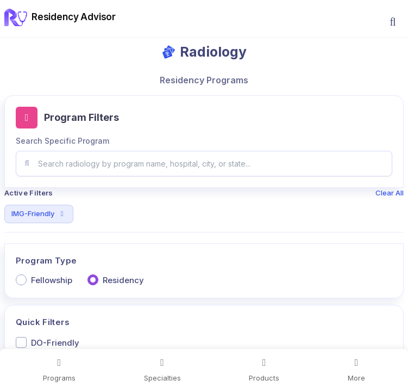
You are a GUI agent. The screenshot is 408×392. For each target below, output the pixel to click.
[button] (393, 22)
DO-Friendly (55, 343)
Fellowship (51, 280)
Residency (123, 280)
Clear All (389, 192)
